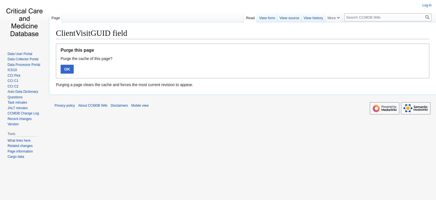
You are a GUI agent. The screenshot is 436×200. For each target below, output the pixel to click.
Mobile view (140, 106)
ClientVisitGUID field (91, 33)
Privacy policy (64, 106)
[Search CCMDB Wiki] (388, 17)
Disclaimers (119, 106)
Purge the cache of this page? (86, 58)
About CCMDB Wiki (92, 106)
